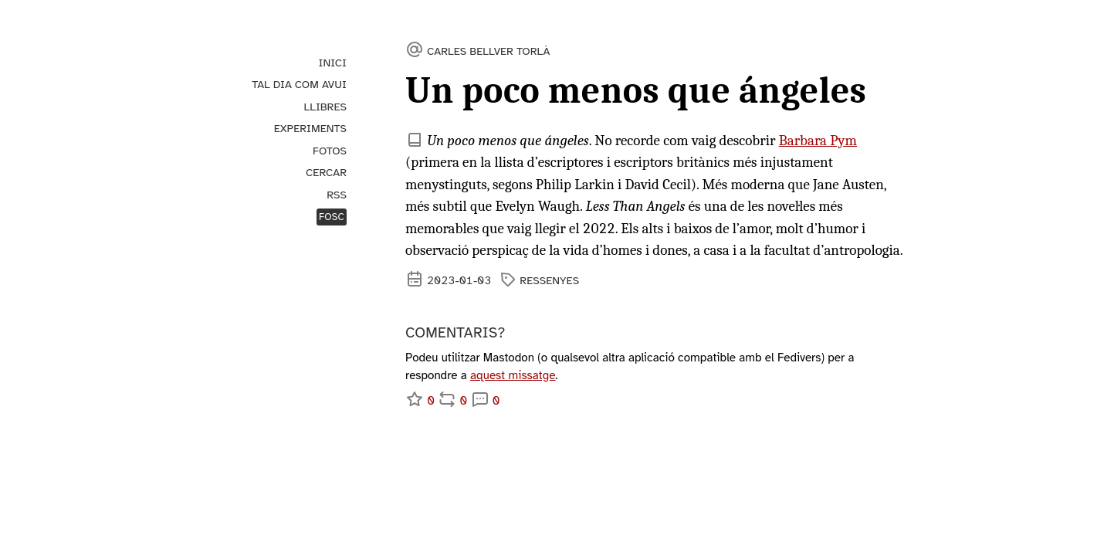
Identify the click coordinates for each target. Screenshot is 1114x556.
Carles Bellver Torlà (488, 51)
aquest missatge (512, 375)
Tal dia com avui (299, 84)
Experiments (310, 128)
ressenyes (549, 280)
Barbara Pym (818, 140)
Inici (333, 63)
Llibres (325, 107)
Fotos (330, 151)
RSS (337, 195)
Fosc (331, 217)
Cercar (326, 172)
